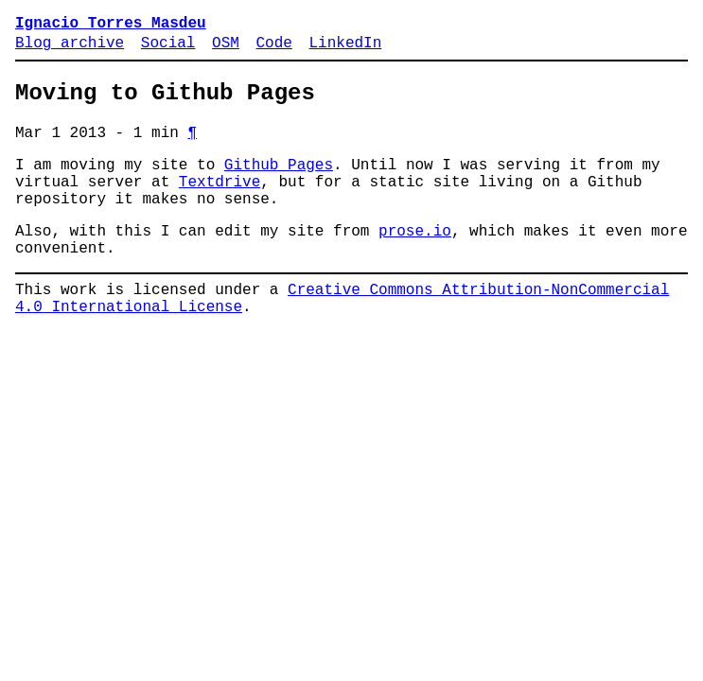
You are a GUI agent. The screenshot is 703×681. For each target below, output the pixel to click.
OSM (225, 49)
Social (168, 49)
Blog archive (69, 49)
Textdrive (219, 205)
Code (273, 49)
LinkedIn (344, 49)
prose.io (414, 262)
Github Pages (278, 184)
